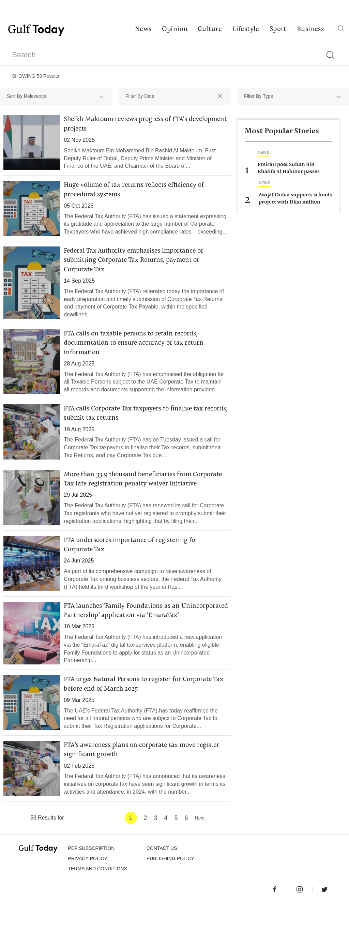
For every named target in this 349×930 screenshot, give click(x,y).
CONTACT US (162, 873)
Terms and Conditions (97, 893)
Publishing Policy (170, 883)
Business (310, 29)
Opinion (174, 29)
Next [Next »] (200, 842)
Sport (277, 29)
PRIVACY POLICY (87, 883)
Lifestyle (245, 29)
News (143, 29)
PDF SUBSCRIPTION (91, 873)
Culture (209, 29)
